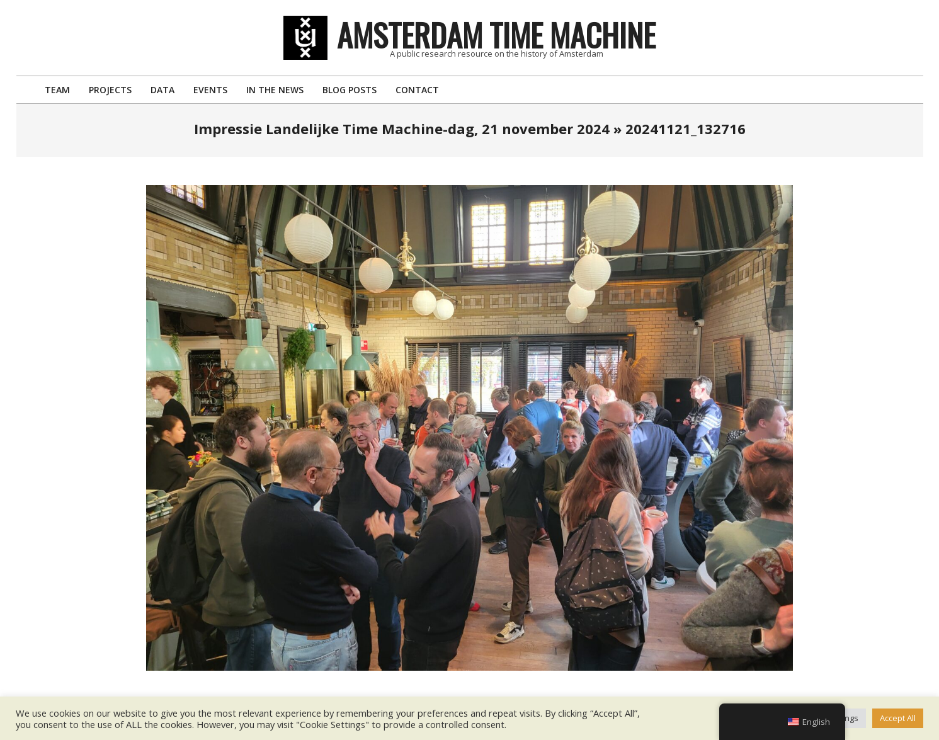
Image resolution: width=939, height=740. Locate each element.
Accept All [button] (898, 718)
